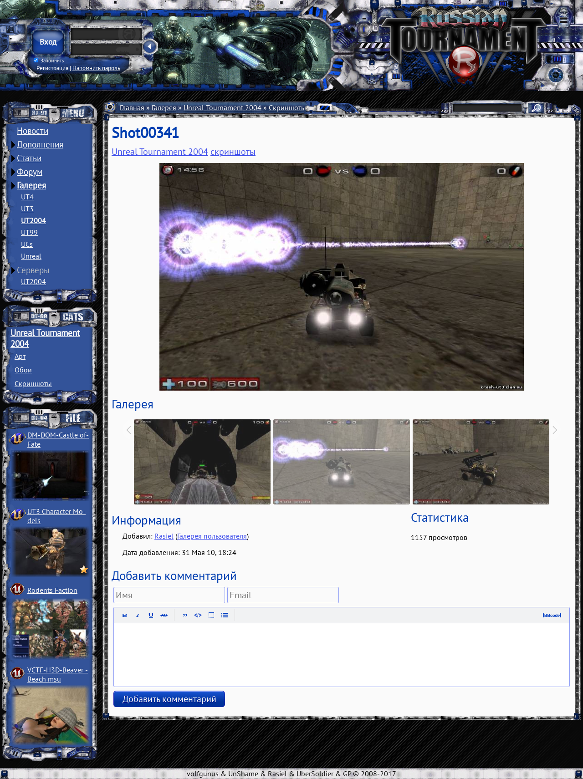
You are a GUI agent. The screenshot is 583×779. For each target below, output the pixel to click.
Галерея (31, 185)
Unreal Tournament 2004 (222, 107)
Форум (29, 171)
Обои (23, 369)
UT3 (27, 208)
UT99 (29, 232)
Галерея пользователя (212, 535)
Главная (132, 107)
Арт (20, 356)
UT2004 (33, 220)
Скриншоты (33, 383)
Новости (32, 130)
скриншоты (233, 152)
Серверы (33, 270)
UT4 (27, 196)
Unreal (31, 255)
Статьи (29, 158)
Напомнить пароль (96, 68)
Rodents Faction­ (52, 590)
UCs (27, 244)
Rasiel (164, 535)
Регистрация (52, 68)
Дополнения (40, 144)
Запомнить (49, 60)
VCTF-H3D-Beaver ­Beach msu (57, 674)
